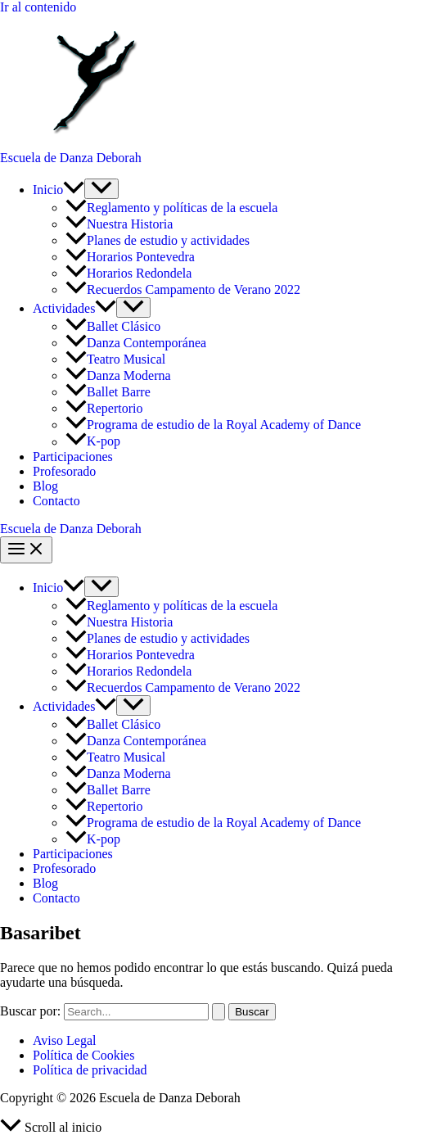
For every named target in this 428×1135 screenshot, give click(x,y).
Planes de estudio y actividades (157, 240)
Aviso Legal (64, 1040)
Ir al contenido (38, 7)
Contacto (56, 501)
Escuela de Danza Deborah (71, 158)
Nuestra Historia (119, 224)
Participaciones (73, 456)
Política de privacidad (90, 1070)
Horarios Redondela (128, 273)
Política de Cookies (83, 1055)
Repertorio (103, 408)
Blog (45, 486)
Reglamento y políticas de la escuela (171, 208)
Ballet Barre (109, 392)
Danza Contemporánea (135, 343)
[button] (73, 190)
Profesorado (64, 471)
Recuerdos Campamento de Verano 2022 (182, 289)
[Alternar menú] (101, 189)
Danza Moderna (118, 375)
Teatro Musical (115, 359)
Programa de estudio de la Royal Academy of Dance (213, 425)
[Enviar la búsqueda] (218, 1011)
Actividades (74, 308)
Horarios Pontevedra (130, 257)
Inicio (58, 190)
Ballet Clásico (114, 326)
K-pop (92, 442)
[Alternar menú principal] (26, 549)
